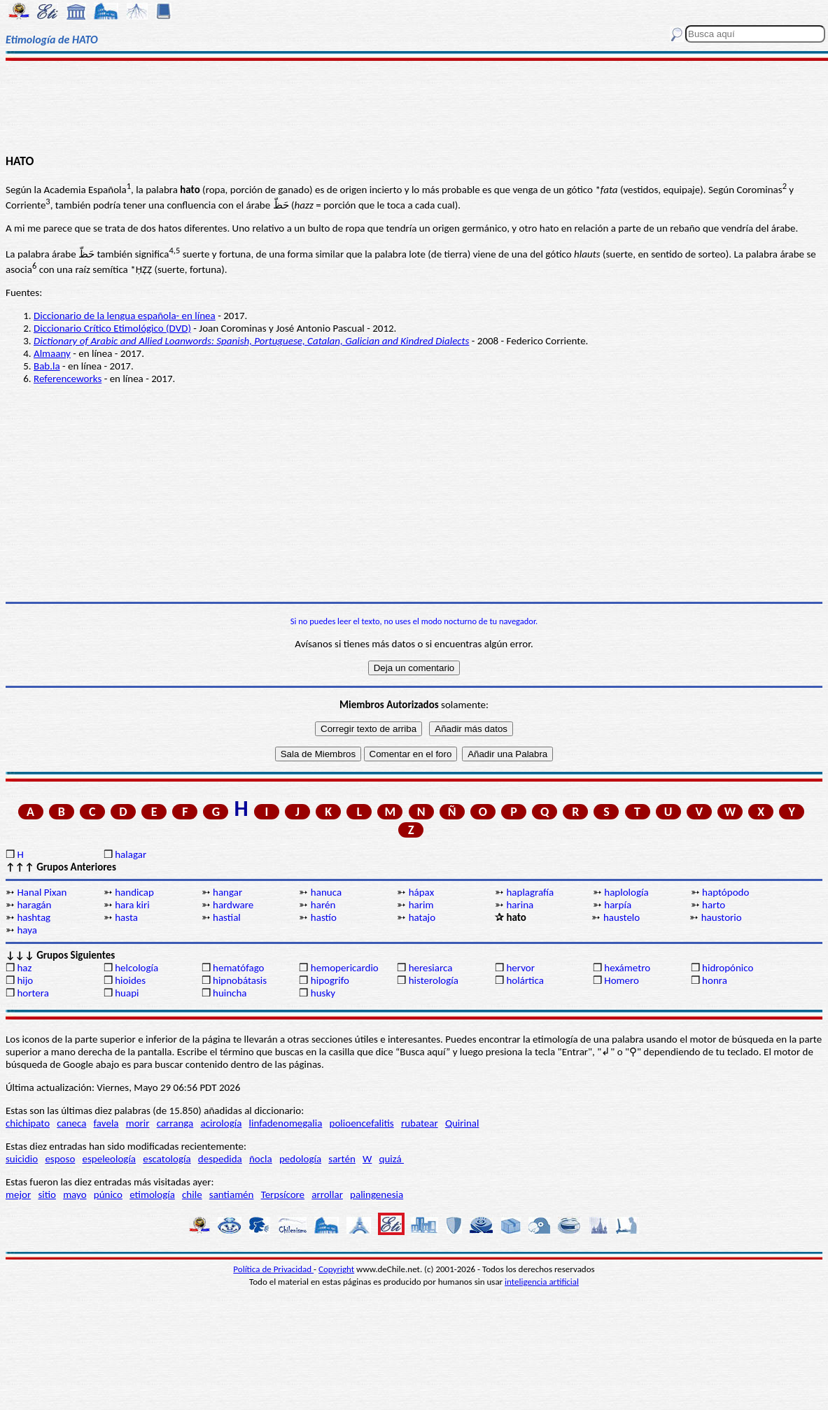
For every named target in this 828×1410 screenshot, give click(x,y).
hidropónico (727, 967)
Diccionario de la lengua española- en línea (125, 315)
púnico (108, 1194)
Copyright (336, 1269)
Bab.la (47, 366)
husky (323, 993)
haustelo (621, 917)
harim (421, 904)
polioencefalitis (362, 1123)
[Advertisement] (414, 106)
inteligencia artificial (542, 1281)
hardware (233, 904)
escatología (166, 1158)
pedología (300, 1158)
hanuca (326, 892)
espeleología (109, 1158)
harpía (617, 904)
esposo (60, 1158)
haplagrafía (530, 892)
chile (192, 1194)
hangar (227, 892)
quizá (391, 1158)
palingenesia (376, 1194)
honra (714, 980)
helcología (136, 967)
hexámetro (627, 967)
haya (27, 930)
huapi (127, 993)
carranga (175, 1123)
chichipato (28, 1123)
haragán (34, 904)
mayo (74, 1194)
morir (138, 1123)
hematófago (239, 967)
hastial (227, 917)
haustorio (721, 917)
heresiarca (431, 967)
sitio (47, 1194)
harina (519, 904)
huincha (230, 993)
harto (713, 904)
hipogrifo (330, 980)
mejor (18, 1194)
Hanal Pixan (41, 892)
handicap (134, 892)
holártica (524, 980)
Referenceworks (67, 378)
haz (24, 967)
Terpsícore (282, 1194)
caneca (71, 1123)
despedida (220, 1158)
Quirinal (462, 1123)
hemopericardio (345, 967)
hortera (32, 993)
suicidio (22, 1158)
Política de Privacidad (273, 1269)
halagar (130, 854)
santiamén (231, 1194)
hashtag (33, 917)
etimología (152, 1194)
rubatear (419, 1123)
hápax (422, 892)
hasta (126, 917)
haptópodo (725, 892)
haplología (626, 892)
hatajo (422, 917)
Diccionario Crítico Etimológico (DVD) (112, 328)
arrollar (327, 1194)
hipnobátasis (240, 980)
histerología (433, 980)
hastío (324, 917)
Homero (621, 980)
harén (323, 904)
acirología (220, 1123)
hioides (130, 980)
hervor (520, 967)
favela (106, 1123)
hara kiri (132, 904)
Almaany (52, 353)
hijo (25, 980)
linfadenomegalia (286, 1123)
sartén (342, 1158)
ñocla (260, 1158)
